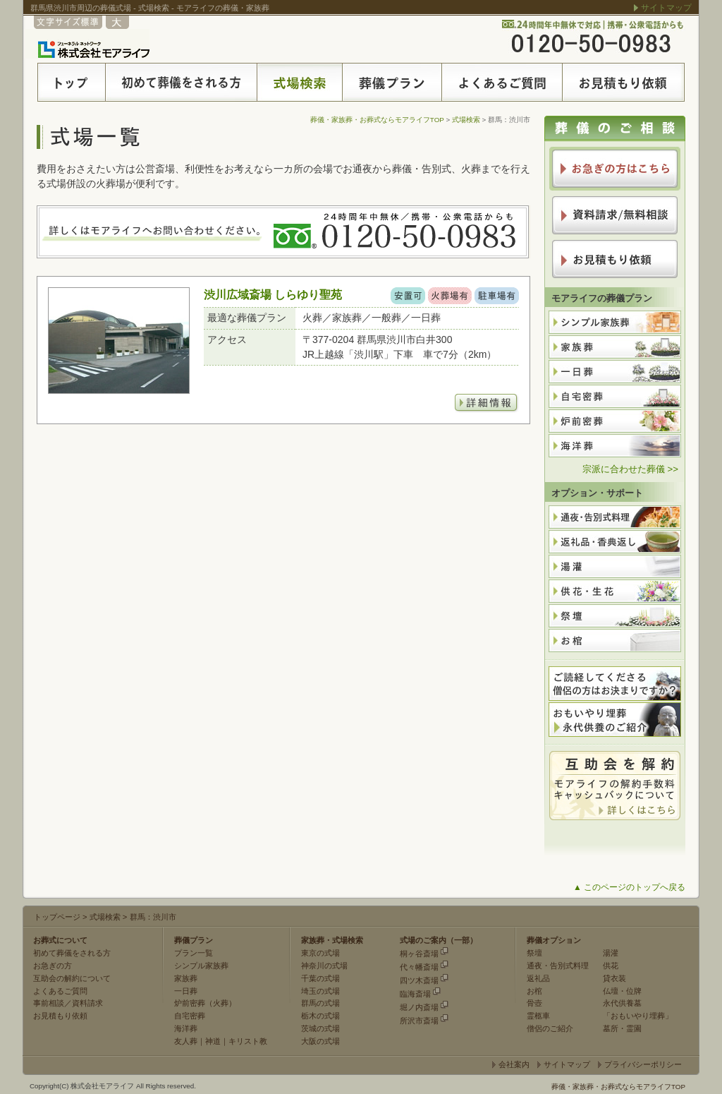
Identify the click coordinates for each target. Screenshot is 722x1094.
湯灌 (610, 953)
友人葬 (185, 1041)
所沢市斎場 (419, 1020)
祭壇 (534, 953)
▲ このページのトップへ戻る (629, 887)
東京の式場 (320, 953)
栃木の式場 (320, 1015)
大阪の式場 (320, 1041)
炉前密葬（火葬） (205, 1003)
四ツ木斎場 (419, 980)
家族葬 (185, 978)
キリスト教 (247, 1041)
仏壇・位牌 (622, 991)
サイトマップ (666, 8)
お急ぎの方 (52, 965)
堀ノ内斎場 (419, 1007)
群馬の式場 (320, 1003)
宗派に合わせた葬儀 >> (630, 469)
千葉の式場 (320, 978)
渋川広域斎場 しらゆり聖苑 (273, 294)
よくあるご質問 (60, 991)
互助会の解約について (72, 978)
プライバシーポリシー (643, 1064)
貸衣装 (614, 978)
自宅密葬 (189, 1015)
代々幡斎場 (419, 967)
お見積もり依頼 (60, 1015)
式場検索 (466, 120)
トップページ (57, 917)
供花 (610, 965)
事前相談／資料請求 (68, 1003)
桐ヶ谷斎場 (419, 953)
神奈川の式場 (324, 965)
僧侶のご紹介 (550, 1028)
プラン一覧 (193, 953)
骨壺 (534, 1003)
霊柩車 (538, 1015)
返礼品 (538, 978)
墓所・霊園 (622, 1028)
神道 (213, 1041)
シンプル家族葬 (201, 965)
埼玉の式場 (320, 991)
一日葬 (185, 991)
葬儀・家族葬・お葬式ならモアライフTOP (377, 120)
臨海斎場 (415, 994)
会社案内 (514, 1064)
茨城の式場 (320, 1028)
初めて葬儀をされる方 (72, 953)
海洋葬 (185, 1028)
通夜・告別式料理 (558, 965)
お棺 (534, 991)
